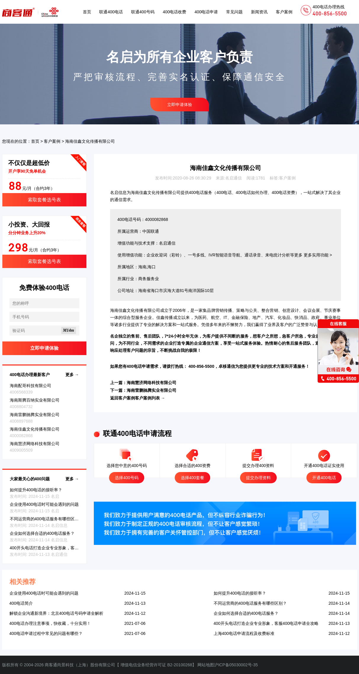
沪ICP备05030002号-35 (236, 664)
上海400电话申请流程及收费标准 (244, 633)
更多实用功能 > (318, 255)
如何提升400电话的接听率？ (36, 489)
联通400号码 (142, 11)
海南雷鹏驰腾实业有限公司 (34, 414)
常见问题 (234, 11)
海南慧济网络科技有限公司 (34, 443)
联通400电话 (111, 11)
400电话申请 (206, 11)
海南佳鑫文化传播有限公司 (34, 429)
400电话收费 (174, 11)
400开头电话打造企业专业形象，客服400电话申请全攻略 (62, 547)
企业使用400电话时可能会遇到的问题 (44, 504)
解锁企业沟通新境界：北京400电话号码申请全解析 (56, 613)
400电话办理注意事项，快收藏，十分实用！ (50, 623)
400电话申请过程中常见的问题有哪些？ (46, 633)
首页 (87, 11)
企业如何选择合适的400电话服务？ (42, 533)
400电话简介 (21, 603)
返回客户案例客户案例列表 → (137, 398)
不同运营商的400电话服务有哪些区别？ (46, 518)
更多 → (72, 374)
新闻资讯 (259, 11)
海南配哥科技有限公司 (30, 385)
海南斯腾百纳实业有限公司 (34, 400)
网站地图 (205, 664)
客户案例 (284, 11)
